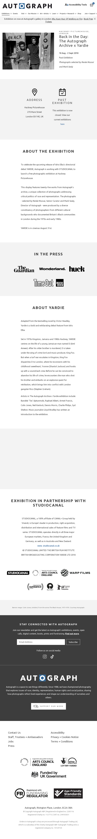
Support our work (48, 706)
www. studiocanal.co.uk (48, 546)
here (62, 124)
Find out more (72, 634)
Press (11, 745)
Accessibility (57, 732)
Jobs (11, 741)
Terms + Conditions (62, 741)
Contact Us (14, 732)
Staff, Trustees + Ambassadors (25, 737)
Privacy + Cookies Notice (65, 737)
